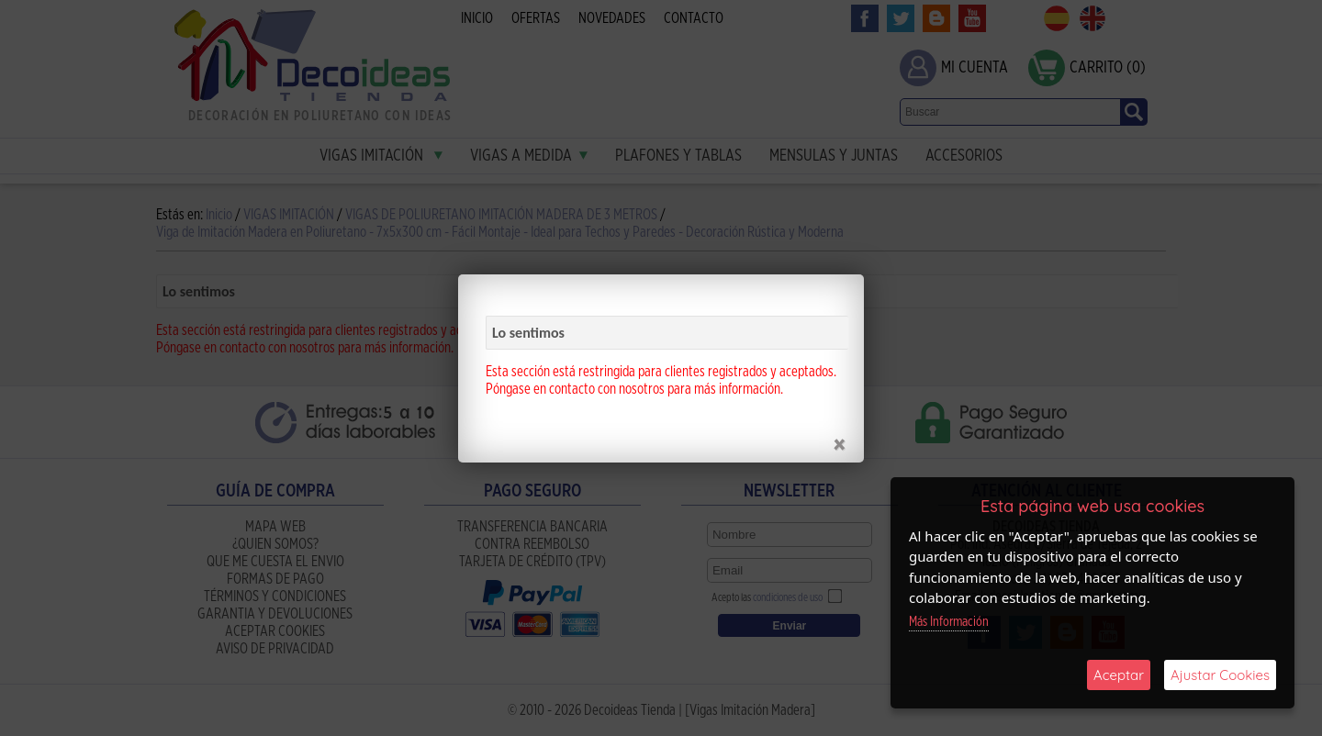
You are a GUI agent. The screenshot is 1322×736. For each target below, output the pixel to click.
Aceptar (1118, 675)
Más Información (949, 622)
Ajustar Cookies (1220, 675)
